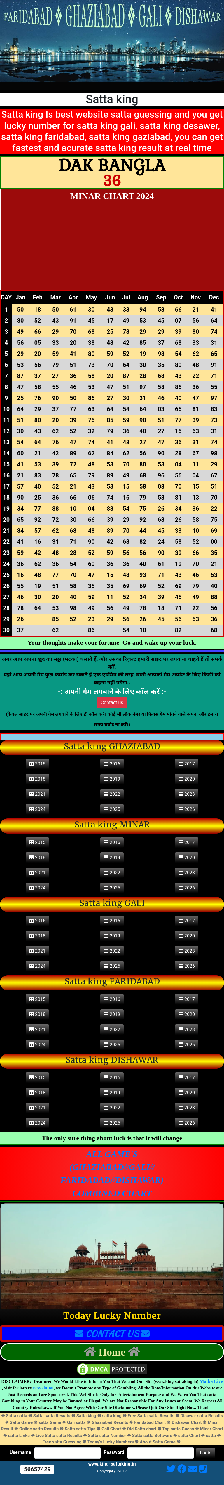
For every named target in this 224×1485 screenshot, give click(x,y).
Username (20, 1452)
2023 (186, 794)
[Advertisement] (112, 246)
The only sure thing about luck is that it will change (112, 1138)
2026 (186, 809)
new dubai (43, 1387)
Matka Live (211, 1381)
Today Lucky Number (112, 1315)
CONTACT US (112, 1333)
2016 (112, 764)
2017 (186, 764)
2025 (112, 809)
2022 (112, 794)
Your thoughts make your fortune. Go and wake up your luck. (111, 642)
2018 (37, 779)
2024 (37, 809)
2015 (37, 764)
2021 (37, 794)
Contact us (112, 702)
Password (114, 1452)
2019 (112, 779)
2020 (186, 779)
